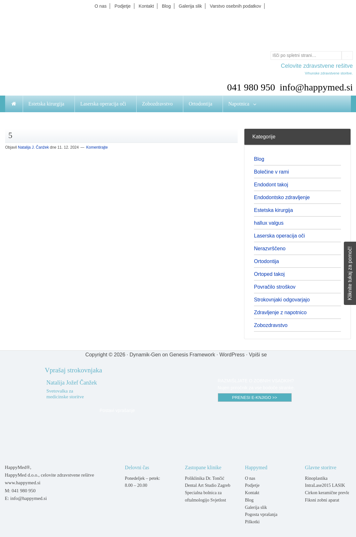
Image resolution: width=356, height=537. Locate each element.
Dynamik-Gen (145, 354)
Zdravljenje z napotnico (280, 312)
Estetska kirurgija (273, 210)
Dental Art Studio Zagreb (207, 485)
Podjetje (252, 485)
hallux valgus (269, 223)
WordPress (232, 354)
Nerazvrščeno (270, 248)
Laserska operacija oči (279, 235)
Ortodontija (266, 261)
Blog (259, 159)
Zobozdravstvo (271, 325)
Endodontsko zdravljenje (282, 197)
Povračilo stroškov (275, 287)
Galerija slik (256, 507)
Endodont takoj (271, 184)
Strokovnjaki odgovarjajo (282, 299)
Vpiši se (258, 354)
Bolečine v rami (271, 172)
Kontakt (252, 492)
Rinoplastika (316, 478)
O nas (250, 478)
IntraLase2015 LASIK (325, 485)
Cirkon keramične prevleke (329, 492)
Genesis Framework (192, 354)
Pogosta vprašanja (261, 514)
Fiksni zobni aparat (322, 500)
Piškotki (252, 521)
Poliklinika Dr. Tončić (205, 478)
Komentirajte (97, 147)
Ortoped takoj (269, 274)
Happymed (178, 29)
